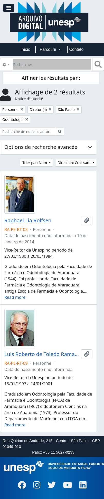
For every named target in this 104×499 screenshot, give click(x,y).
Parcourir (48, 49)
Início (25, 49)
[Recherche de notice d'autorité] (28, 132)
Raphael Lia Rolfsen (27, 220)
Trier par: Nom (35, 162)
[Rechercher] (52, 64)
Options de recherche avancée (40, 146)
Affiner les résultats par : (51, 77)
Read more (14, 297)
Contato (76, 49)
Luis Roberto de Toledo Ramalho (41, 354)
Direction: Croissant (74, 162)
